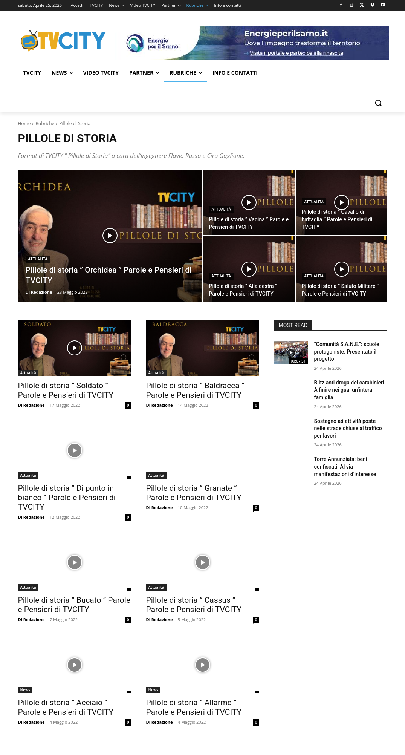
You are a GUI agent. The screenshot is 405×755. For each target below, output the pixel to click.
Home (24, 123)
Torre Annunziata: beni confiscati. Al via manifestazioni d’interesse (345, 466)
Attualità (38, 259)
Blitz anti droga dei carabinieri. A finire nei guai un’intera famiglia (350, 390)
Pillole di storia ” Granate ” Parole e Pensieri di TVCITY (194, 493)
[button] (378, 103)
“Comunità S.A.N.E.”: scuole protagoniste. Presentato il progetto (346, 351)
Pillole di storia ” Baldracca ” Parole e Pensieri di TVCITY (195, 390)
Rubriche (44, 123)
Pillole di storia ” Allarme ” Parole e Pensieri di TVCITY (194, 707)
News (25, 689)
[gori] (252, 43)
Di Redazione (31, 405)
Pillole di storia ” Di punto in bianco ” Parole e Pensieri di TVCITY (67, 498)
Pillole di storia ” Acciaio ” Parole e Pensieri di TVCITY (66, 707)
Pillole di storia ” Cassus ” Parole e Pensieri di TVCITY (194, 605)
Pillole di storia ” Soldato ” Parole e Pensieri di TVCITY (66, 390)
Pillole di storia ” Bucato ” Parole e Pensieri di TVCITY (74, 605)
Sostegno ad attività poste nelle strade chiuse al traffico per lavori (348, 428)
